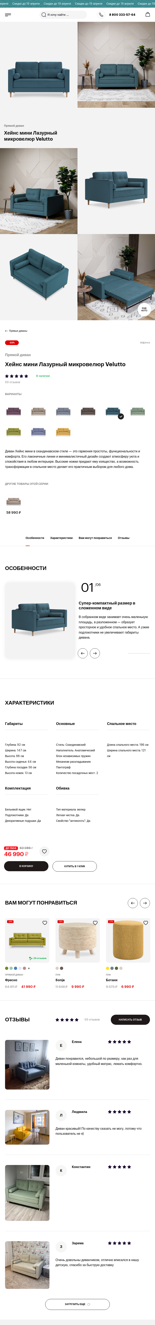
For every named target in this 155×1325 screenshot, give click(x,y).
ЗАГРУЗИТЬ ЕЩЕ (77, 1304)
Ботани (111, 980)
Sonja (60, 980)
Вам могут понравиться (95, 541)
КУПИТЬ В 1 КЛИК (74, 866)
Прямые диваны (18, 331)
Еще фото (144, 309)
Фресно (11, 980)
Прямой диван (14, 975)
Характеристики (61, 541)
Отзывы (123, 541)
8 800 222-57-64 (122, 14)
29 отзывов (39, 958)
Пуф (58, 975)
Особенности (35, 541)
